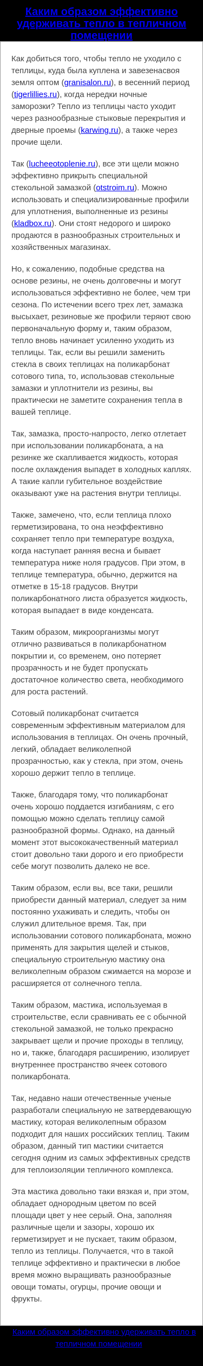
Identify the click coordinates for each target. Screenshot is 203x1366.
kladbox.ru (32, 223)
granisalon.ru (87, 82)
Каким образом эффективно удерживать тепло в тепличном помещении (101, 23)
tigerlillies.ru (35, 94)
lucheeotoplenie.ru (62, 163)
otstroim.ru (115, 187)
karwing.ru (99, 129)
